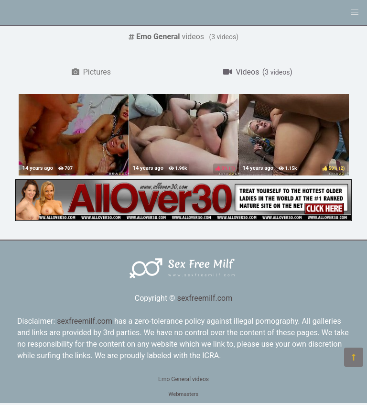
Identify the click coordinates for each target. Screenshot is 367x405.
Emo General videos (183, 379)
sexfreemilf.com (205, 298)
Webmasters (184, 394)
